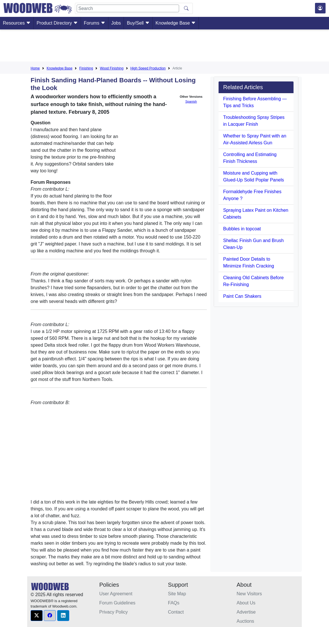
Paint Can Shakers (242, 296)
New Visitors (249, 593)
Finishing (86, 68)
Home (35, 68)
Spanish (191, 101)
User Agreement (115, 593)
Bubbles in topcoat (242, 228)
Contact (176, 612)
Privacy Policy (113, 612)
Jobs (116, 23)
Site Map (177, 593)
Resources (17, 23)
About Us (246, 602)
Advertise (246, 612)
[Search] (128, 8)
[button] (37, 615)
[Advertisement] (164, 46)
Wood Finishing (112, 68)
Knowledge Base (176, 23)
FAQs (173, 602)
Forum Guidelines (117, 602)
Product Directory (57, 23)
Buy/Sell (138, 23)
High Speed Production (148, 68)
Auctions (245, 621)
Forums (94, 23)
